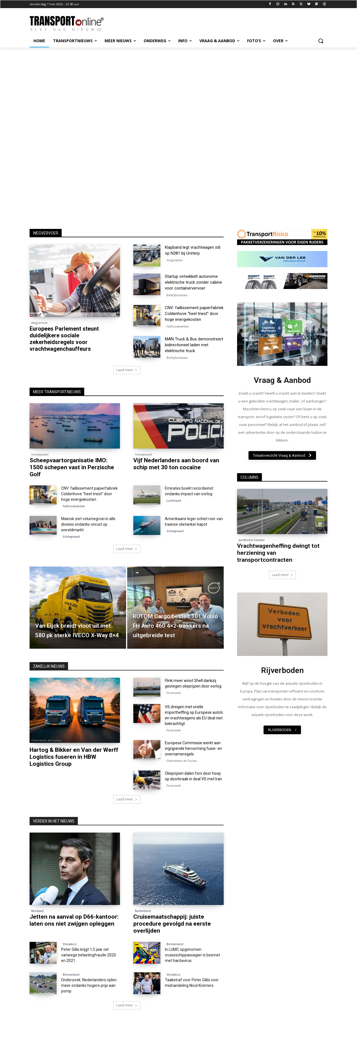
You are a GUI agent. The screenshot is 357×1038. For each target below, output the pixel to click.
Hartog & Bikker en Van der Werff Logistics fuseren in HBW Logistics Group (74, 756)
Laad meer (126, 370)
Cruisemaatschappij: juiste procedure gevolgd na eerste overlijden (172, 923)
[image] (282, 334)
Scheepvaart (40, 454)
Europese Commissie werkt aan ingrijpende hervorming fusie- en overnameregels (193, 748)
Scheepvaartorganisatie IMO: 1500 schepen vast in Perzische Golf (72, 467)
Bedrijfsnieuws (177, 295)
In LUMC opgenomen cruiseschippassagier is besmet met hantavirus (192, 955)
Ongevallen (175, 260)
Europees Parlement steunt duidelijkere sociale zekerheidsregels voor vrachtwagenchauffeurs (64, 338)
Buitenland (143, 911)
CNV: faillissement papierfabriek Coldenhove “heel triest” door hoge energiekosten (194, 313)
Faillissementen (178, 326)
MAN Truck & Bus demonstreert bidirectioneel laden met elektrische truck (194, 344)
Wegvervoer (39, 323)
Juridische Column (252, 540)
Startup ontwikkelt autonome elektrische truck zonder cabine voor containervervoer (193, 282)
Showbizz (70, 944)
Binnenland (175, 944)
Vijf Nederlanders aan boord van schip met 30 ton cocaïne (176, 464)
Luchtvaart (174, 501)
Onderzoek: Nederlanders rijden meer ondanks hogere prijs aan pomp (89, 985)
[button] (320, 41)
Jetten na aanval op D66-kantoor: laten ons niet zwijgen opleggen (74, 920)
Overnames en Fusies (46, 740)
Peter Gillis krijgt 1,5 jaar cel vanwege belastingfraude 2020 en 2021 (88, 955)
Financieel (174, 693)
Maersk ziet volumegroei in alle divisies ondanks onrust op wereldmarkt (88, 524)
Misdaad (37, 911)
